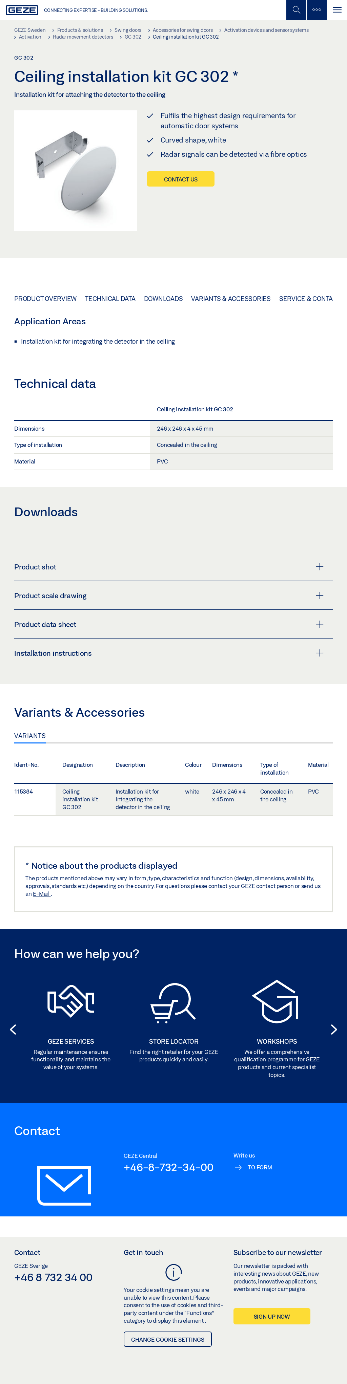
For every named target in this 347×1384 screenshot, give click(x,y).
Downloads (163, 298)
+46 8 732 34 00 (53, 1277)
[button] (11, 1029)
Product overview (45, 298)
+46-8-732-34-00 (168, 1167)
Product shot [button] (169, 567)
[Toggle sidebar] (316, 10)
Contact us (181, 179)
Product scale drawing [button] (169, 595)
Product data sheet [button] (169, 624)
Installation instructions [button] (169, 653)
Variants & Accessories (231, 298)
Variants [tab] (30, 735)
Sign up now (272, 1316)
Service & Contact (310, 298)
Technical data (110, 298)
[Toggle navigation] (337, 10)
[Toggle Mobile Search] (296, 10)
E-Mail (41, 893)
